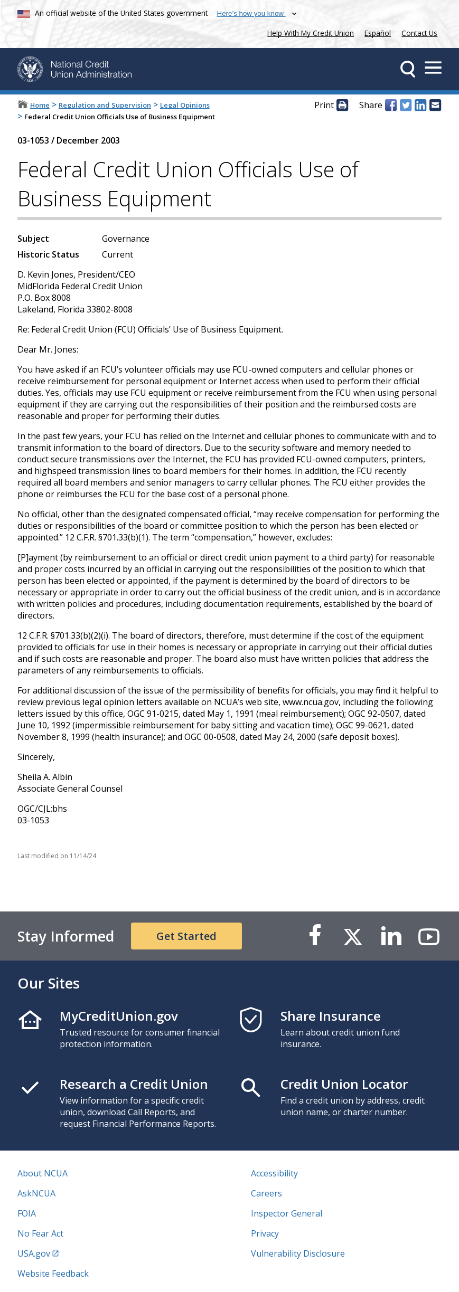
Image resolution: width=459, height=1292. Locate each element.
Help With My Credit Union (308, 32)
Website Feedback (53, 1273)
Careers (266, 1193)
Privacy (265, 1233)
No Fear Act (40, 1233)
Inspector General (286, 1213)
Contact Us (419, 33)
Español (377, 33)
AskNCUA (36, 1193)
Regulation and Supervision (105, 105)
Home (40, 105)
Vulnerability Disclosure (298, 1253)
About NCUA (42, 1173)
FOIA (26, 1213)
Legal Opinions (185, 105)
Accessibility (274, 1173)
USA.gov (33, 1253)
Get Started (186, 936)
